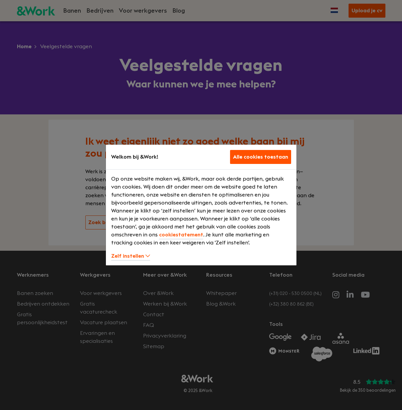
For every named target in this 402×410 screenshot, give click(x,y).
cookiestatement (181, 234)
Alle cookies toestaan (260, 157)
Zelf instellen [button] (130, 256)
